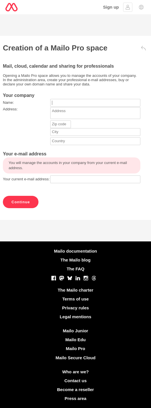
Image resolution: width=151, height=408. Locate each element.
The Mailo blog (76, 259)
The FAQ (75, 268)
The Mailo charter (75, 290)
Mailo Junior (75, 330)
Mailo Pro (75, 348)
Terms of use (75, 298)
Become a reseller (75, 389)
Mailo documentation (75, 251)
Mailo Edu (75, 339)
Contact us (75, 380)
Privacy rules (75, 307)
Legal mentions (75, 316)
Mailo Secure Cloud (75, 357)
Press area (75, 398)
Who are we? (75, 371)
